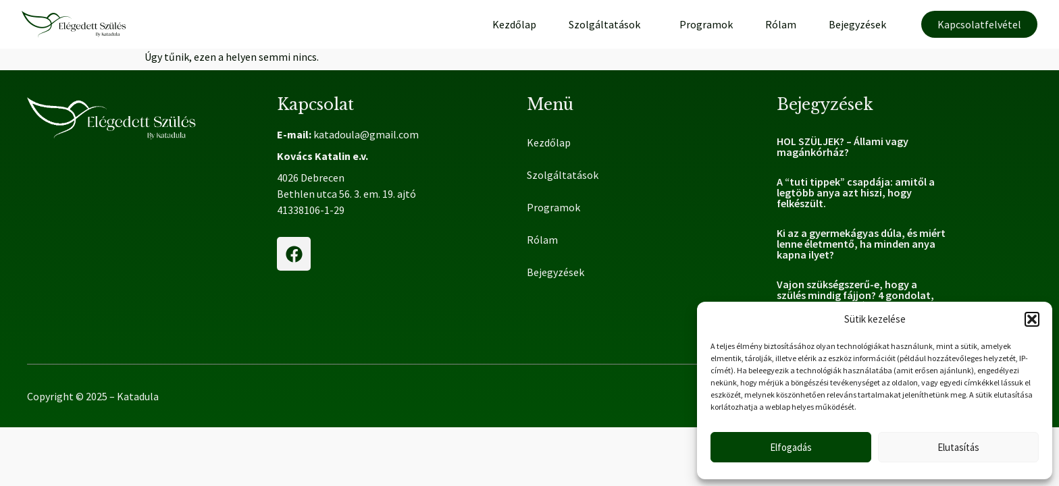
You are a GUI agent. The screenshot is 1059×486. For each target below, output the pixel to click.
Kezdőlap (514, 24)
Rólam (780, 24)
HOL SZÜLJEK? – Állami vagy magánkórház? (842, 146)
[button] (1032, 319)
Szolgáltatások (608, 24)
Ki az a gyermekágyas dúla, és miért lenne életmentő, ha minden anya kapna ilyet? (861, 243)
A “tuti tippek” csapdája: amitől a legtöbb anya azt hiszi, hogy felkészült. (856, 192)
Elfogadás (791, 447)
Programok (706, 24)
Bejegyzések (857, 24)
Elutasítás (958, 447)
